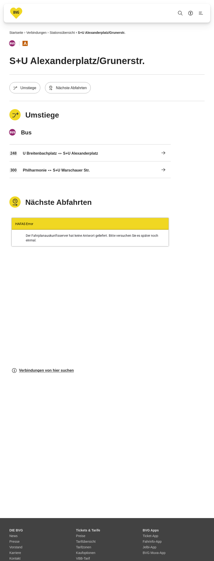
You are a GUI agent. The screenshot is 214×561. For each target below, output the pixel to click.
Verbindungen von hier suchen (42, 370)
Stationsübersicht (62, 32)
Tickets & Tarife (88, 530)
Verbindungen (36, 32)
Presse (14, 541)
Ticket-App (150, 536)
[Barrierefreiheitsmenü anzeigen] (190, 13)
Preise (80, 536)
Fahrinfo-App (152, 541)
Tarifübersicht (85, 541)
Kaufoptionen (85, 553)
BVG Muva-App (154, 553)
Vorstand (15, 547)
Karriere (15, 553)
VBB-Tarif (83, 558)
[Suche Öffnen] (180, 13)
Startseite (16, 32)
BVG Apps (151, 530)
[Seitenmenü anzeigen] (201, 13)
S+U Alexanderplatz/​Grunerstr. (101, 32)
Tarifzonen (83, 547)
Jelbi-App (149, 547)
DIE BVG (16, 530)
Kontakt (14, 558)
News (13, 536)
